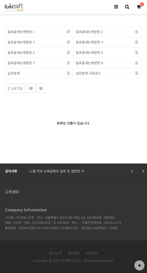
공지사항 (11, 171)
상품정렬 (15, 88)
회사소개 (55, 253)
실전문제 (39, 73)
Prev (132, 171)
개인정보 (73, 253)
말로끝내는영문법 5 (39, 52)
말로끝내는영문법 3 (39, 42)
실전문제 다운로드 (107, 73)
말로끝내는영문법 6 (107, 52)
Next (142, 171)
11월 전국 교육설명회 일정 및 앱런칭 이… (58, 171)
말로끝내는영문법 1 (39, 31)
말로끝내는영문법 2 (107, 31)
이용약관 (92, 253)
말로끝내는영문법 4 (107, 42)
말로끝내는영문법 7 (39, 62)
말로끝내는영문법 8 (107, 62)
